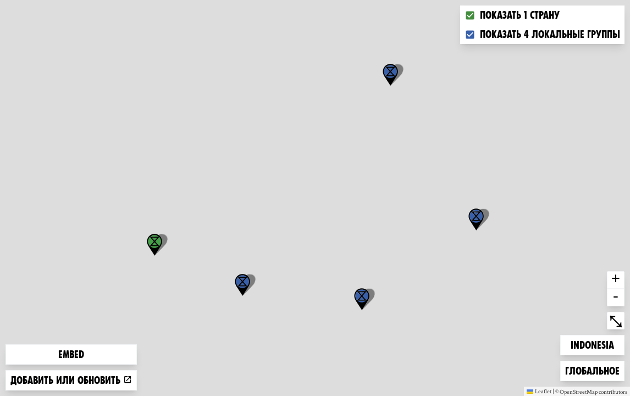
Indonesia (592, 344)
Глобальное (592, 370)
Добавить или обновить (71, 380)
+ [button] (615, 280)
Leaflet (539, 391)
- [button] (615, 297)
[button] (390, 75)
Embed (71, 354)
